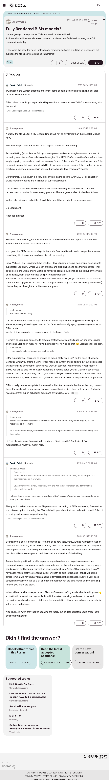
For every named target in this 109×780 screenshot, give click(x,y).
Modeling (13, 719)
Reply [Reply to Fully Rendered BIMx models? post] (97, 62)
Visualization (15, 732)
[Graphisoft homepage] (95, 757)
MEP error (15, 715)
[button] (53, 62)
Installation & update (18, 710)
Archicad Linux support (22, 706)
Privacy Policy (33, 776)
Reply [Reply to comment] (97, 117)
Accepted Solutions (56, 662)
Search (90, 5)
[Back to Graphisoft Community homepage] (18, 5)
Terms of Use (49, 776)
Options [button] (101, 13)
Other (9, 62)
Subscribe (77, 62)
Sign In (104, 5)
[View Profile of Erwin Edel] (16, 85)
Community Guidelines (71, 776)
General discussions (18, 688)
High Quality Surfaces (21, 684)
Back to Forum (19, 662)
